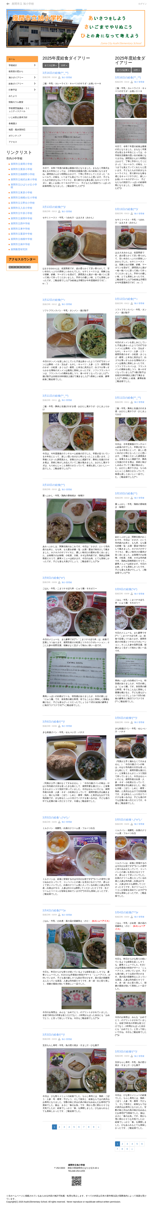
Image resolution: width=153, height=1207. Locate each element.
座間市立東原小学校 (21, 192)
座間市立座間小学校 (21, 164)
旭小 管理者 (65, 77)
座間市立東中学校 (20, 228)
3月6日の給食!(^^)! (54, 721)
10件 (64, 65)
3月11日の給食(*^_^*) (55, 395)
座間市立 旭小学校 (23, 3)
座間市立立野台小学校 (23, 203)
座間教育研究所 (19, 249)
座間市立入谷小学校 (21, 208)
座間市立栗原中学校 (21, 234)
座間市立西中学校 (20, 223)
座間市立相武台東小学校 (24, 179)
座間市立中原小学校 (21, 213)
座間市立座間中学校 (21, 218)
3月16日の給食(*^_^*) (55, 72)
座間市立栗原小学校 (21, 169)
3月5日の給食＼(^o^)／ (56, 817)
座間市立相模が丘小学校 (24, 197)
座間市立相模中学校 (21, 239)
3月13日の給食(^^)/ (54, 206)
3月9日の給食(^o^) (54, 577)
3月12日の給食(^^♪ (54, 299)
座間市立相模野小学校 (23, 174)
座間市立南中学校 (20, 244)
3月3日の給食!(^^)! (54, 1034)
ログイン (142, 4)
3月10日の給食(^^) (54, 484)
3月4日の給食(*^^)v (54, 910)
